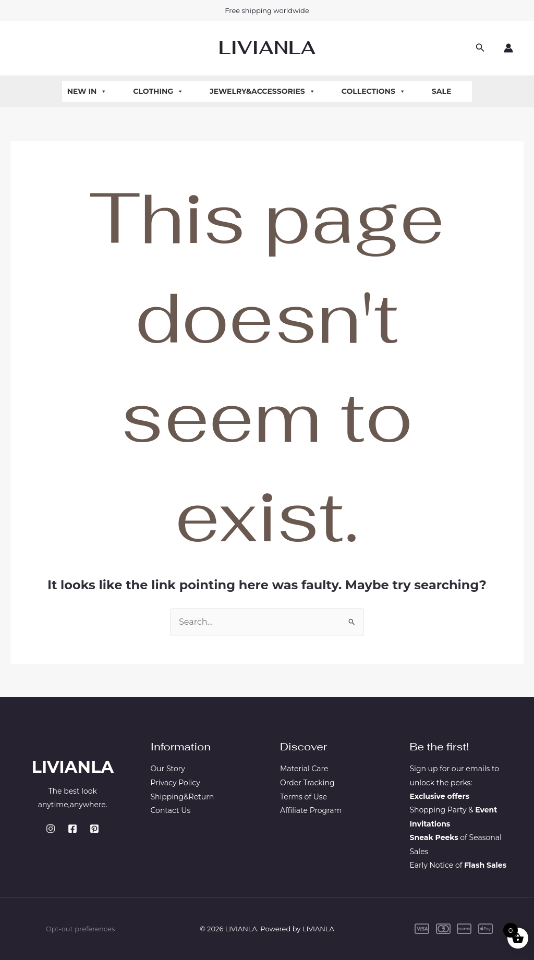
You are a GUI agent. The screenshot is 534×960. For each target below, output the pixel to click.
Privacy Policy (175, 782)
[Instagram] (50, 828)
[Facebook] (72, 828)
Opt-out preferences (80, 929)
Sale (442, 91)
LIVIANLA (267, 47)
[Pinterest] (94, 828)
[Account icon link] (508, 48)
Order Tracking (307, 782)
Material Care (304, 768)
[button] (480, 48)
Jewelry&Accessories (262, 91)
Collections (374, 91)
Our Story (168, 768)
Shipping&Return (182, 796)
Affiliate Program (311, 810)
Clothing (158, 91)
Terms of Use (303, 796)
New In (87, 91)
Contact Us (171, 810)
